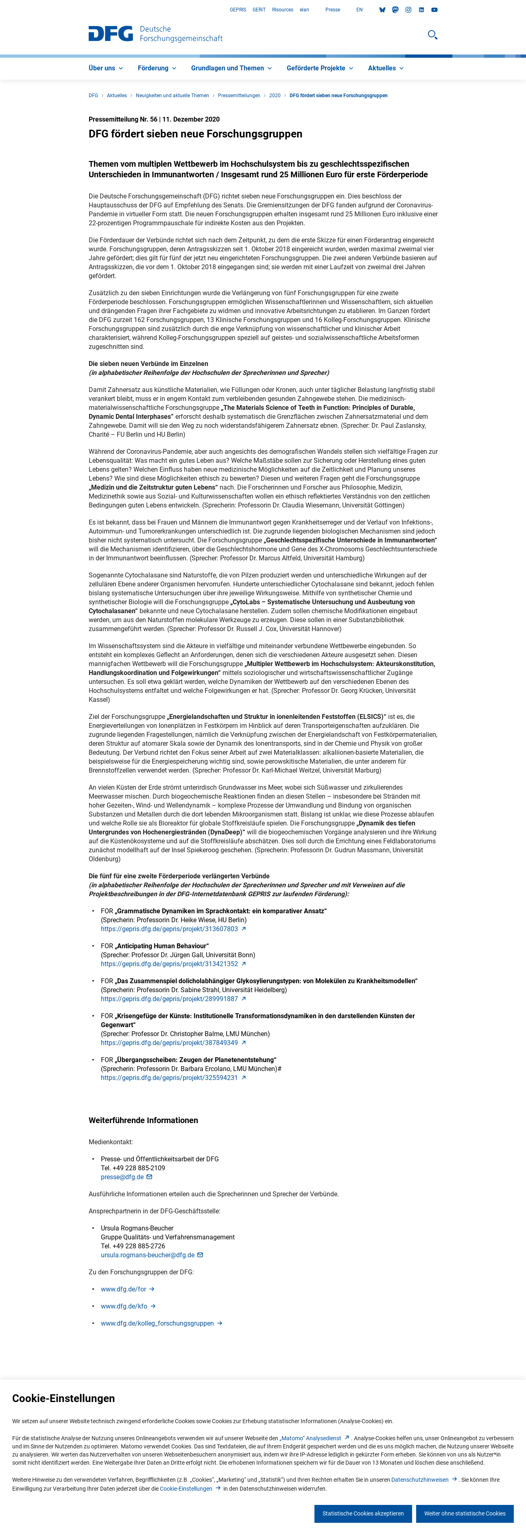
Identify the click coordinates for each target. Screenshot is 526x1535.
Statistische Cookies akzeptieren (363, 1513)
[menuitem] (107, 69)
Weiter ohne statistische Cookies (465, 1513)
